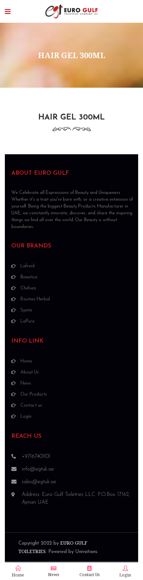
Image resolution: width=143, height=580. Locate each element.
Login (125, 571)
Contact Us (89, 571)
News (53, 571)
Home (18, 571)
